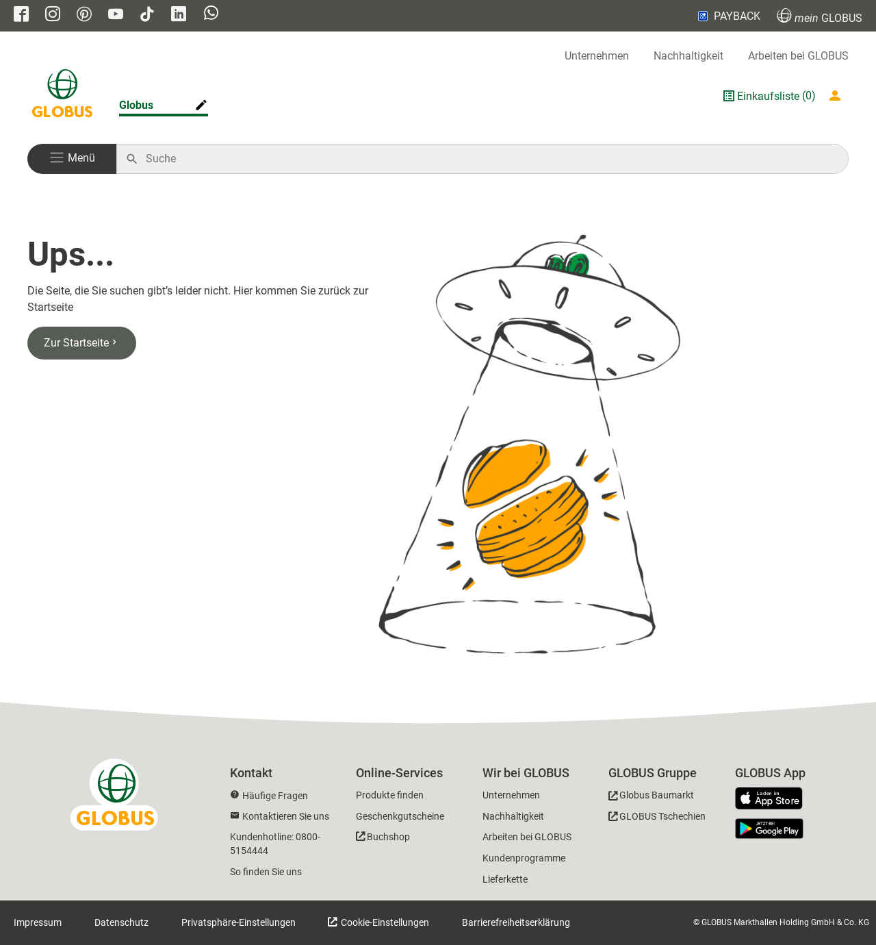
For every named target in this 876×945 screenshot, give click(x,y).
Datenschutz (121, 922)
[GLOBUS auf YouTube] (115, 15)
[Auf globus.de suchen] (489, 159)
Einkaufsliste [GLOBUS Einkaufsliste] (768, 96)
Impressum (38, 922)
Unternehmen (597, 55)
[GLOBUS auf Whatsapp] (211, 16)
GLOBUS (819, 16)
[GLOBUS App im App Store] (774, 799)
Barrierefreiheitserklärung (516, 922)
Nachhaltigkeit (688, 55)
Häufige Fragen (275, 795)
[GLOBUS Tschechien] (657, 818)
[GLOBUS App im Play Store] (769, 828)
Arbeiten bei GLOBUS (798, 55)
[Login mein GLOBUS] (838, 96)
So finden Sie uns (266, 871)
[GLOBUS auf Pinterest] (84, 15)
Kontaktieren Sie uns (285, 816)
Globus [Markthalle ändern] (136, 105)
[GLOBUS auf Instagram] (52, 15)
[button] (71, 159)
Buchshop (388, 836)
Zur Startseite (82, 342)
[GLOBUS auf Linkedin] (178, 15)
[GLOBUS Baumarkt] (651, 797)
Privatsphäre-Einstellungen (238, 922)
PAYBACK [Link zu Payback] (727, 15)
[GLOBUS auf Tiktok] (147, 15)
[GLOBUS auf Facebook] (21, 15)
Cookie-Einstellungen (384, 922)
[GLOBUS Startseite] (62, 95)
